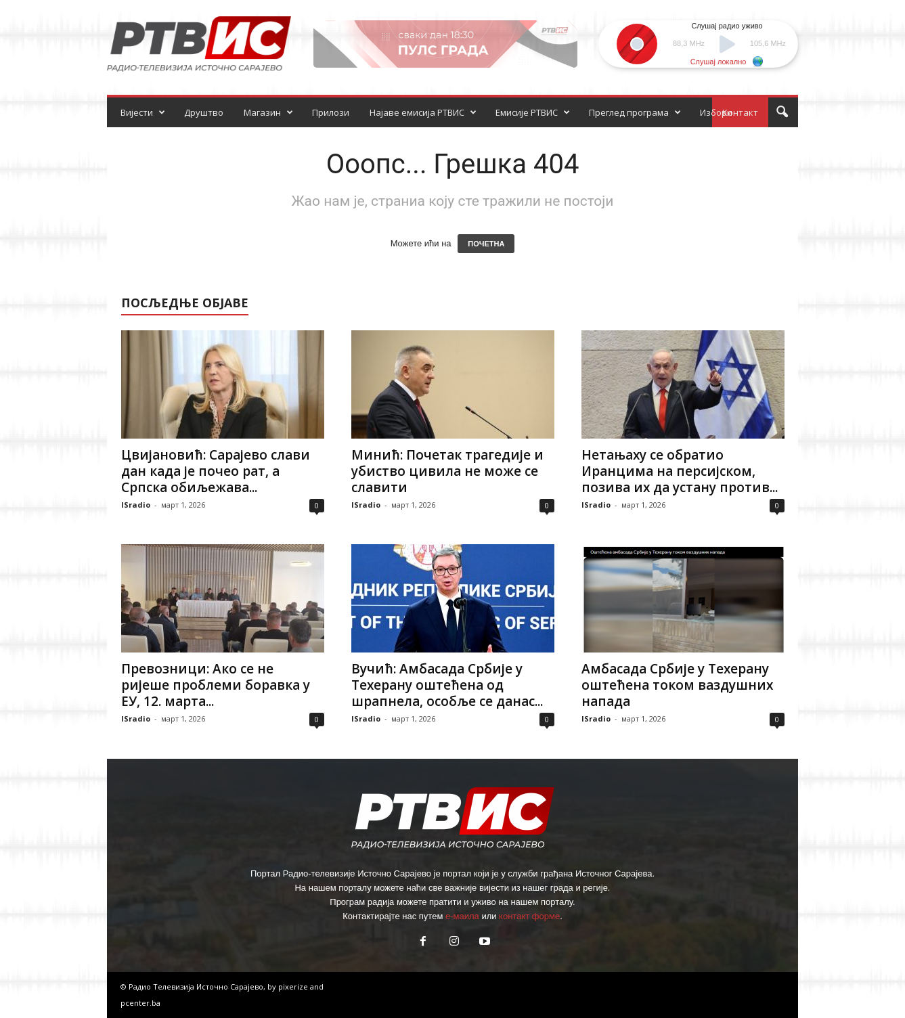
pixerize (294, 986)
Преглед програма (635, 112)
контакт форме (529, 916)
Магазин (268, 112)
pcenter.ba (140, 1003)
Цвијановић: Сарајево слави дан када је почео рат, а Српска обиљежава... (215, 471)
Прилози (330, 112)
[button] (782, 112)
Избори (716, 112)
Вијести (142, 112)
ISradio (135, 505)
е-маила (462, 916)
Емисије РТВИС (532, 112)
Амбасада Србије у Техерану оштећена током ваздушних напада (677, 685)
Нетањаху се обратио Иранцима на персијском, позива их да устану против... (679, 471)
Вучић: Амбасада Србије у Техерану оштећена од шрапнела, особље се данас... (447, 685)
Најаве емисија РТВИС (423, 112)
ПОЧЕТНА (486, 244)
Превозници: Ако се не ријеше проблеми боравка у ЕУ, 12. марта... (215, 685)
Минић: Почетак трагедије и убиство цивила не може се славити (447, 471)
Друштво (203, 112)
